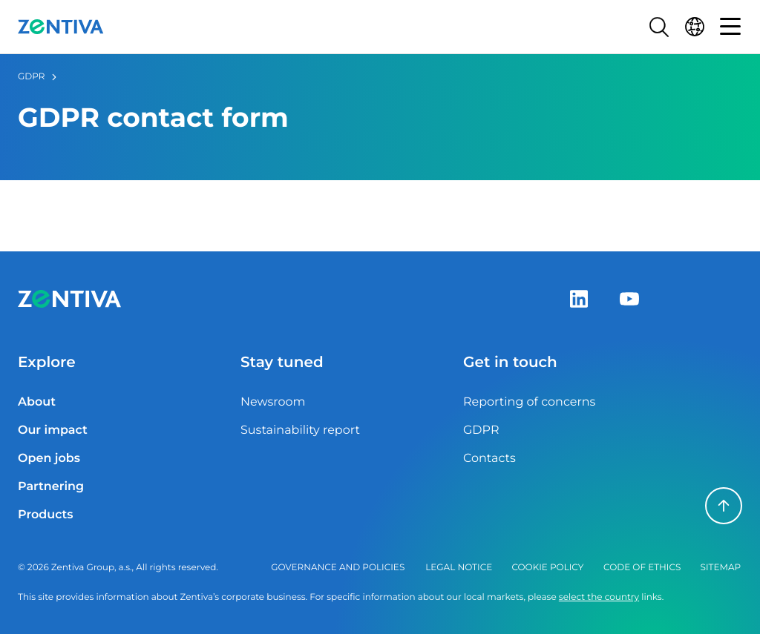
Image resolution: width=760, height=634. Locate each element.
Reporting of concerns (529, 402)
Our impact (53, 430)
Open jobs (49, 459)
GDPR (31, 76)
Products (45, 515)
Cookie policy (547, 567)
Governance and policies (337, 567)
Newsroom (273, 402)
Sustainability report (300, 430)
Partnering (51, 487)
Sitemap (721, 567)
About (37, 402)
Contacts (489, 459)
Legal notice (458, 567)
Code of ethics (642, 567)
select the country (599, 597)
